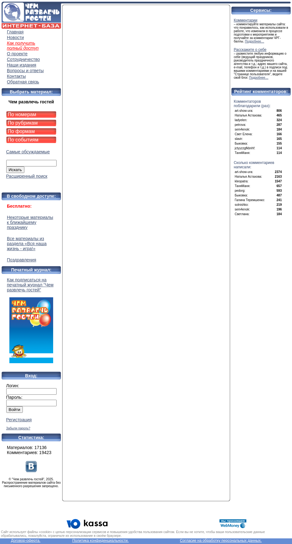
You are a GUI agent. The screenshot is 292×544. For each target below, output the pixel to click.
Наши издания (21, 64)
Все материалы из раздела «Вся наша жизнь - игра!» (27, 243)
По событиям (23, 139)
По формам (21, 131)
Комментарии (246, 20)
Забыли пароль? (18, 428)
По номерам (22, 114)
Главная (15, 31)
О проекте (17, 53)
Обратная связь (23, 81)
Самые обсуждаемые (28, 151)
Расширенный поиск (27, 176)
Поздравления (21, 259)
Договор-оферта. (25, 540)
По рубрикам (23, 123)
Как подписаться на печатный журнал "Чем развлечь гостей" (31, 320)
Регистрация (19, 419)
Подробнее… (254, 41)
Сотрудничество (23, 59)
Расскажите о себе (250, 49)
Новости (15, 37)
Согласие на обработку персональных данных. (221, 540)
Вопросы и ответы (25, 70)
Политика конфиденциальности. (100, 540)
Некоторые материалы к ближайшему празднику (30, 222)
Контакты (16, 76)
